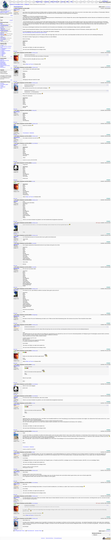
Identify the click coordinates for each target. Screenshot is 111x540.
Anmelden (105, 1)
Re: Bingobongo (34, 314)
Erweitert (11, 20)
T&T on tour (2, 61)
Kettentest (32, 132)
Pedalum (1, 66)
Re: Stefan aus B (34, 52)
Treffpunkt (26, 4)
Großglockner (3, 53)
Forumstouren (3, 48)
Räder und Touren (30, 64)
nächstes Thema (39, 530)
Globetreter (2, 59)
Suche (62, 1)
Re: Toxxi (33, 364)
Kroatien (2, 51)
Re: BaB (33, 452)
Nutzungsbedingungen (58, 538)
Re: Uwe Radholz (34, 143)
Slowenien (3, 52)
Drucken (108, 51)
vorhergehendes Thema (19, 530)
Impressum (43, 538)
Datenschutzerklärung (49, 538)
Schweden (3, 49)
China (2, 45)
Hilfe (67, 1)
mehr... (11, 56)
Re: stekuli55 (34, 243)
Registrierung (39, 1)
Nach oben (15, 51)
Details (11, 15)
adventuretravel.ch (3, 64)
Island (2, 54)
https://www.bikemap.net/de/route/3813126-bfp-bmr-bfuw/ (35, 32)
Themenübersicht (29, 530)
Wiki (71, 1)
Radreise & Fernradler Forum (16, 4)
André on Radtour (3, 63)
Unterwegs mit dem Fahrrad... (5, 65)
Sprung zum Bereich (96, 533)
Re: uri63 (33, 181)
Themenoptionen (18, 6)
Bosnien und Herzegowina (5, 50)
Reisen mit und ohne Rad (4, 60)
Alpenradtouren (2, 67)
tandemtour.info (2, 62)
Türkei (2, 55)
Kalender (47, 1)
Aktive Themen (54, 1)
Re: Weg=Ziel (34, 110)
